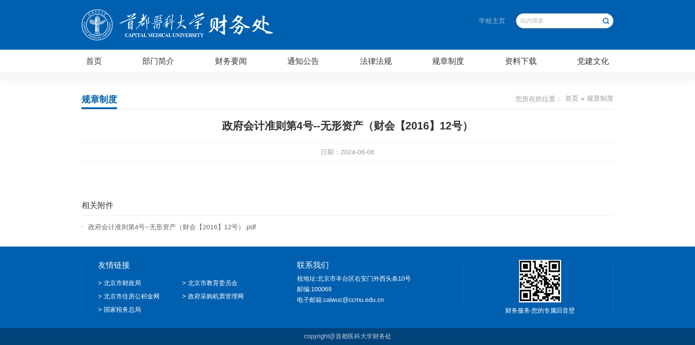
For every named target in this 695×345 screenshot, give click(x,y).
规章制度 (448, 61)
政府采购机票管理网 (213, 296)
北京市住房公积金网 (129, 296)
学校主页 (492, 20)
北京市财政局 (119, 282)
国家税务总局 (119, 309)
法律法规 (376, 61)
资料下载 (521, 61)
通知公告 (303, 61)
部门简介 (158, 61)
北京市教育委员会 (210, 282)
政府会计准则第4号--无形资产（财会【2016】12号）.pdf (172, 227)
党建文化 (593, 61)
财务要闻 (231, 61)
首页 (94, 61)
